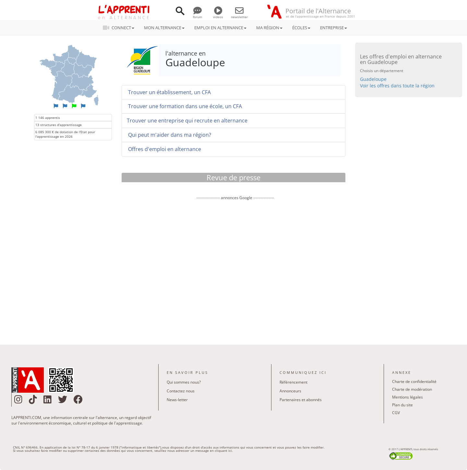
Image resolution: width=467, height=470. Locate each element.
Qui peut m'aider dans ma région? (169, 134)
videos (218, 14)
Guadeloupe (373, 79)
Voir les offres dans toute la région (397, 86)
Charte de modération (412, 389)
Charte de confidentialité (414, 381)
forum (197, 14)
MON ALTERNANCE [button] (164, 28)
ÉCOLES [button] (301, 28)
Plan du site (402, 405)
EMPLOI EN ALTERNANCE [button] (220, 28)
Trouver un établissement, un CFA (169, 92)
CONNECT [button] (120, 28)
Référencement (293, 382)
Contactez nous (181, 391)
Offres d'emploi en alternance (164, 149)
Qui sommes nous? (184, 382)
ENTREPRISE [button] (333, 28)
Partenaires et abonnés (301, 399)
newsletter (239, 14)
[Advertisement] (235, 267)
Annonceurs (290, 391)
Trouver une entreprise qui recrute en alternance (187, 120)
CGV (396, 412)
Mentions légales (407, 397)
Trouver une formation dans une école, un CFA (184, 106)
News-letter (177, 399)
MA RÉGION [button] (269, 28)
